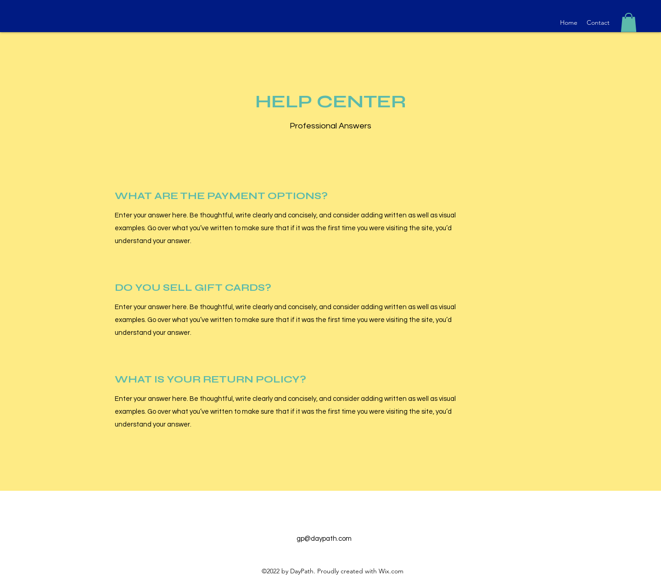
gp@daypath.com (324, 538)
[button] (629, 22)
